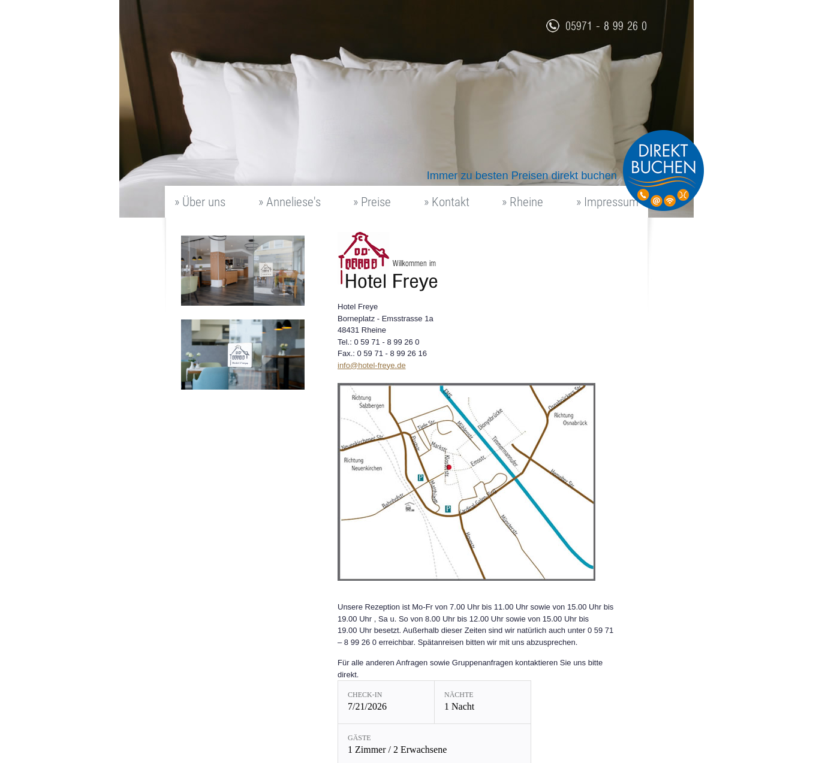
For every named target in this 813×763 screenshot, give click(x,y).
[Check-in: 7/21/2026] (386, 702)
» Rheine (522, 202)
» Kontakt (446, 202)
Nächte (459, 694)
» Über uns (199, 202)
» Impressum (607, 202)
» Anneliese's (289, 202)
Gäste (359, 738)
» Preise (372, 202)
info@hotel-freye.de (372, 365)
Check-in (365, 694)
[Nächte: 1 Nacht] (483, 702)
